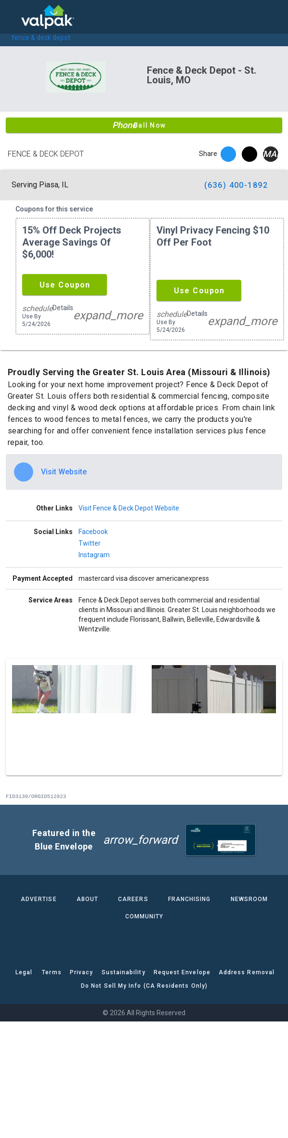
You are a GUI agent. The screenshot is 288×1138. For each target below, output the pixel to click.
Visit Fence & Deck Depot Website (129, 508)
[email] (270, 154)
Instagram (94, 555)
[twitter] (249, 154)
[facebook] (228, 154)
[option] (144, 472)
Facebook (93, 532)
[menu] (14, 17)
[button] (64, 284)
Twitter (90, 543)
